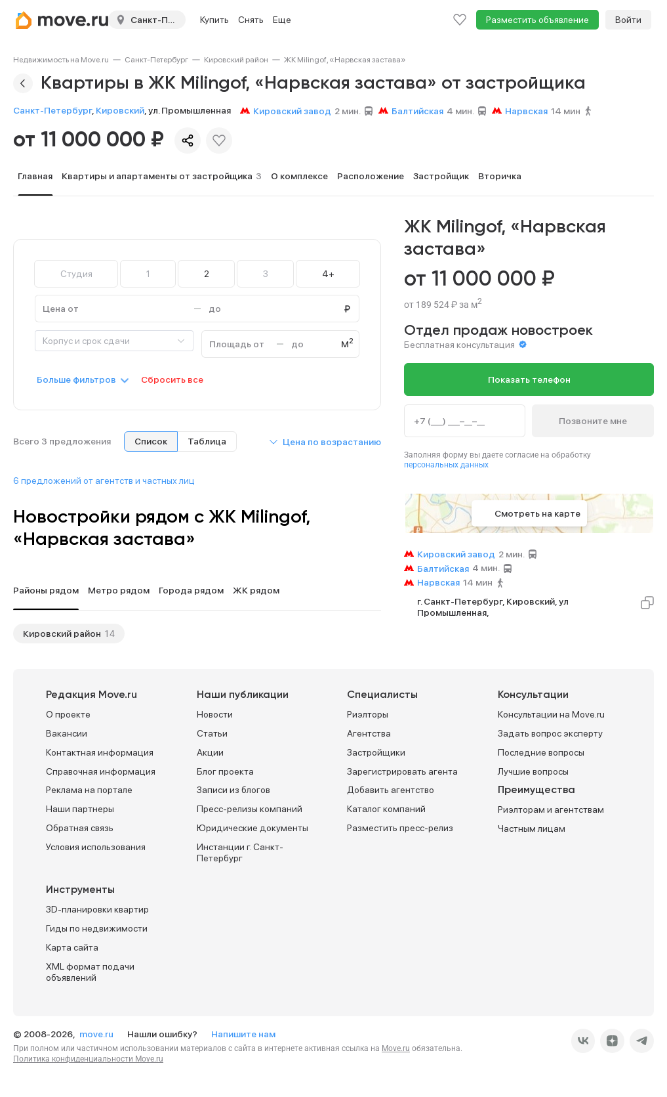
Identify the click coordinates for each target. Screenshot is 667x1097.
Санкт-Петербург (156, 59)
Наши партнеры (80, 809)
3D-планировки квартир (97, 909)
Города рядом (191, 590)
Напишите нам (243, 1034)
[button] (324, 442)
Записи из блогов (233, 790)
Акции (210, 752)
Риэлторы (367, 714)
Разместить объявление (537, 19)
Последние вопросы (541, 752)
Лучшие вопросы (533, 771)
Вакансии (66, 733)
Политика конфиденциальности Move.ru (88, 1059)
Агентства (369, 733)
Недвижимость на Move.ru (61, 59)
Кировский (120, 110)
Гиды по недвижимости (97, 928)
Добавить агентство (390, 790)
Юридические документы (252, 828)
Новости (215, 714)
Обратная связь (79, 828)
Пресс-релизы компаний (249, 809)
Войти (628, 19)
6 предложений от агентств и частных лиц (104, 480)
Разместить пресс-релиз (400, 828)
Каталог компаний (386, 809)
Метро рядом (119, 590)
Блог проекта (225, 771)
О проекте (68, 714)
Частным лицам (531, 828)
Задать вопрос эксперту (550, 733)
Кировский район (236, 59)
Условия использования (96, 847)
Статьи (212, 733)
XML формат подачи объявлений (90, 972)
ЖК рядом (256, 590)
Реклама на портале (89, 790)
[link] (61, 59)
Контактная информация (99, 752)
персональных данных (446, 464)
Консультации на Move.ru (551, 714)
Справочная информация (100, 771)
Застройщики (376, 752)
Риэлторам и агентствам (551, 809)
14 (109, 633)
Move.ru (396, 1048)
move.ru (97, 1034)
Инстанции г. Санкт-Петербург (240, 852)
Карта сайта (72, 947)
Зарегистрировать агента (402, 771)
